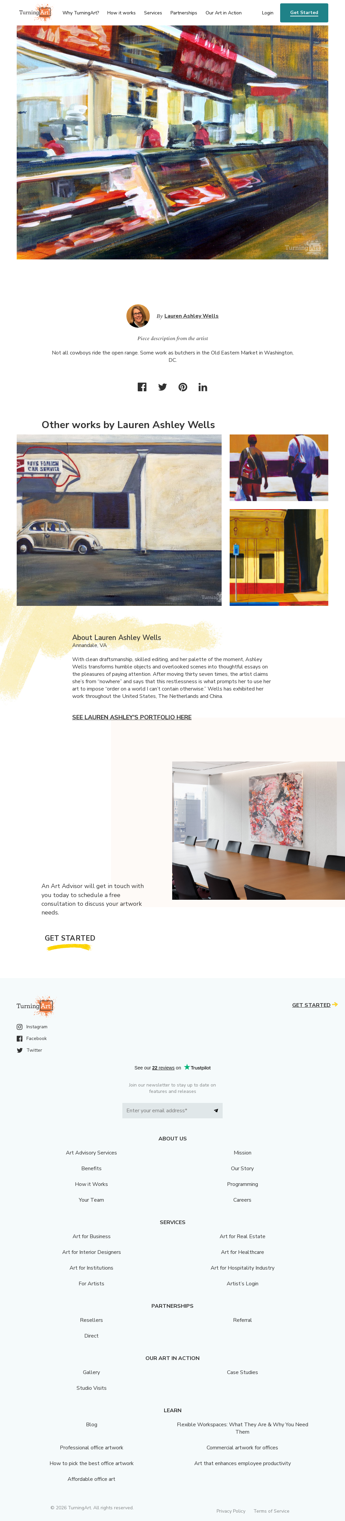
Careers (242, 1200)
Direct (91, 1336)
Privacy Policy (231, 1511)
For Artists (91, 1283)
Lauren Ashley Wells (191, 316)
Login (267, 13)
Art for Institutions (91, 1268)
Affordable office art (91, 1479)
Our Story (242, 1168)
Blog (91, 1424)
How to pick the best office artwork (91, 1463)
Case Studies (242, 1372)
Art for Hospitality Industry (242, 1268)
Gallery (91, 1372)
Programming (242, 1184)
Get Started (304, 12)
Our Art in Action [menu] (224, 13)
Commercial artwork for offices (242, 1447)
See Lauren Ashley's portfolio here (132, 717)
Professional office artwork (91, 1447)
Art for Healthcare (242, 1252)
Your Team (91, 1200)
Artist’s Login (242, 1283)
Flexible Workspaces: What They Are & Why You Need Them (242, 1428)
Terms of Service (271, 1511)
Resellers (91, 1320)
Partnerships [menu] (183, 13)
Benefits (91, 1168)
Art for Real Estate (242, 1236)
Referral (242, 1320)
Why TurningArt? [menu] (81, 13)
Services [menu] (153, 13)
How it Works (91, 1184)
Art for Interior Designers (91, 1252)
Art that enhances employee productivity (242, 1463)
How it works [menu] (121, 13)
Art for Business (92, 1236)
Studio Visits (92, 1388)
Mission (242, 1152)
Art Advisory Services (91, 1152)
